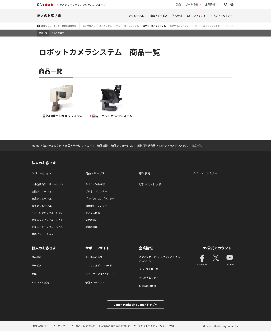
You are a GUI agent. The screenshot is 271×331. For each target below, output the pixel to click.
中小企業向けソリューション (47, 184)
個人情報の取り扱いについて (114, 326)
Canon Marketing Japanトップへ (135, 304)
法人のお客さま (49, 15)
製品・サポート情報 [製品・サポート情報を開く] (187, 4)
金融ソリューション (43, 191)
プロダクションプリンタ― (99, 198)
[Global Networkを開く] (232, 4)
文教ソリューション (43, 205)
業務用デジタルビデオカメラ (81, 25)
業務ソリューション (43, 234)
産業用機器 (91, 227)
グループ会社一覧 (148, 269)
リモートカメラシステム (127, 25)
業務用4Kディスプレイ (180, 25)
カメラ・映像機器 (97, 145)
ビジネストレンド (196, 15)
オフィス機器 (92, 212)
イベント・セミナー (222, 15)
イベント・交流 (40, 282)
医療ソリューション (43, 198)
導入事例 (177, 15)
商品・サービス (158, 15)
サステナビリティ (148, 277)
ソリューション (137, 15)
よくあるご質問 (93, 257)
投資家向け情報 (147, 286)
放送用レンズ (105, 25)
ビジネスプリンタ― (96, 191)
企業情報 (146, 248)
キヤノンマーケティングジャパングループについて (160, 258)
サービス (36, 265)
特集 (34, 274)
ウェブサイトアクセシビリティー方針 (153, 326)
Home (35, 145)
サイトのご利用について (81, 326)
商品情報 (36, 257)
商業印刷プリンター (96, 205)
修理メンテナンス (95, 282)
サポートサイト (97, 248)
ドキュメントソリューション (47, 227)
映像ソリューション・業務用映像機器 (58, 25)
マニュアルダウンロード (98, 265)
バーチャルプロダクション (207, 25)
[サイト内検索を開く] (226, 4)
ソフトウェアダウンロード (99, 274)
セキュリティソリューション (47, 219)
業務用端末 (91, 219)
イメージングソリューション (47, 212)
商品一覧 (43, 32)
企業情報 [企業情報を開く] (210, 4)
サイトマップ (57, 326)
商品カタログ (58, 32)
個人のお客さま (44, 248)
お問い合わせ (39, 326)
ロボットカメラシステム (154, 25)
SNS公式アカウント (215, 247)
